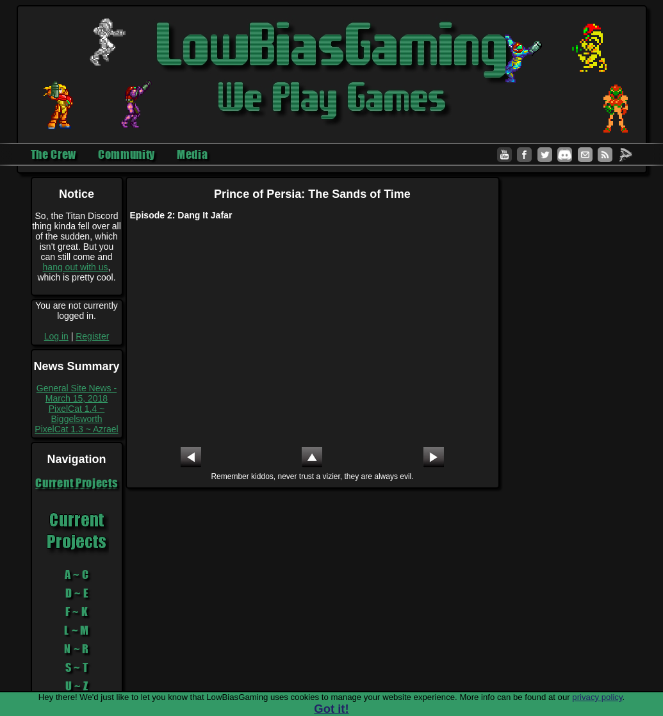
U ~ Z (76, 686)
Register (92, 336)
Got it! (331, 708)
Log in (56, 336)
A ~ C (77, 574)
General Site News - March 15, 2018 (77, 393)
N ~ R (76, 649)
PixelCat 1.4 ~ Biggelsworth (77, 413)
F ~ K (76, 612)
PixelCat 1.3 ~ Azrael (76, 429)
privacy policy (597, 697)
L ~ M (76, 630)
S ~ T (76, 667)
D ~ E (76, 593)
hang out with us (75, 267)
